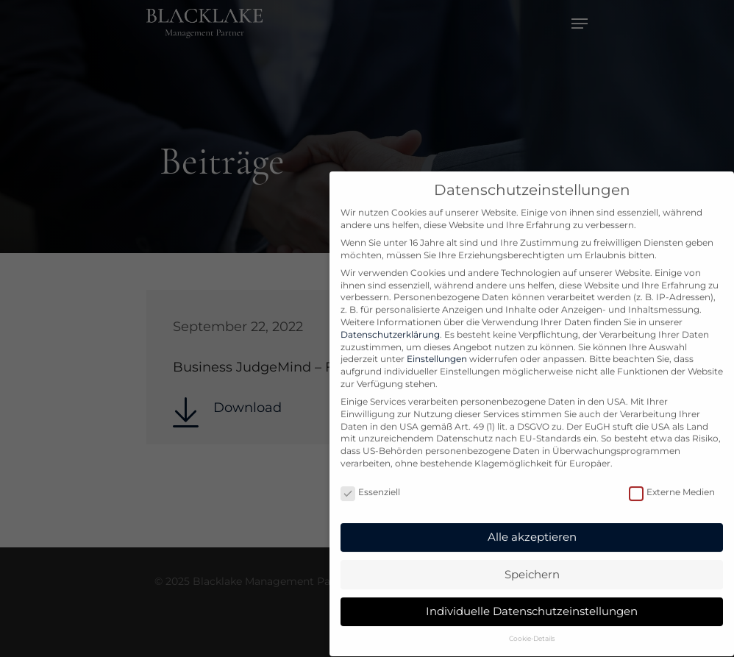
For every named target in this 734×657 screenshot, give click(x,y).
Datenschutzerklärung (390, 321)
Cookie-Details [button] (532, 625)
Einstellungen (437, 345)
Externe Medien (672, 479)
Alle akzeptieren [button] (532, 523)
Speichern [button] (532, 560)
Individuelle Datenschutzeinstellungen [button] (532, 598)
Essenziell (370, 479)
